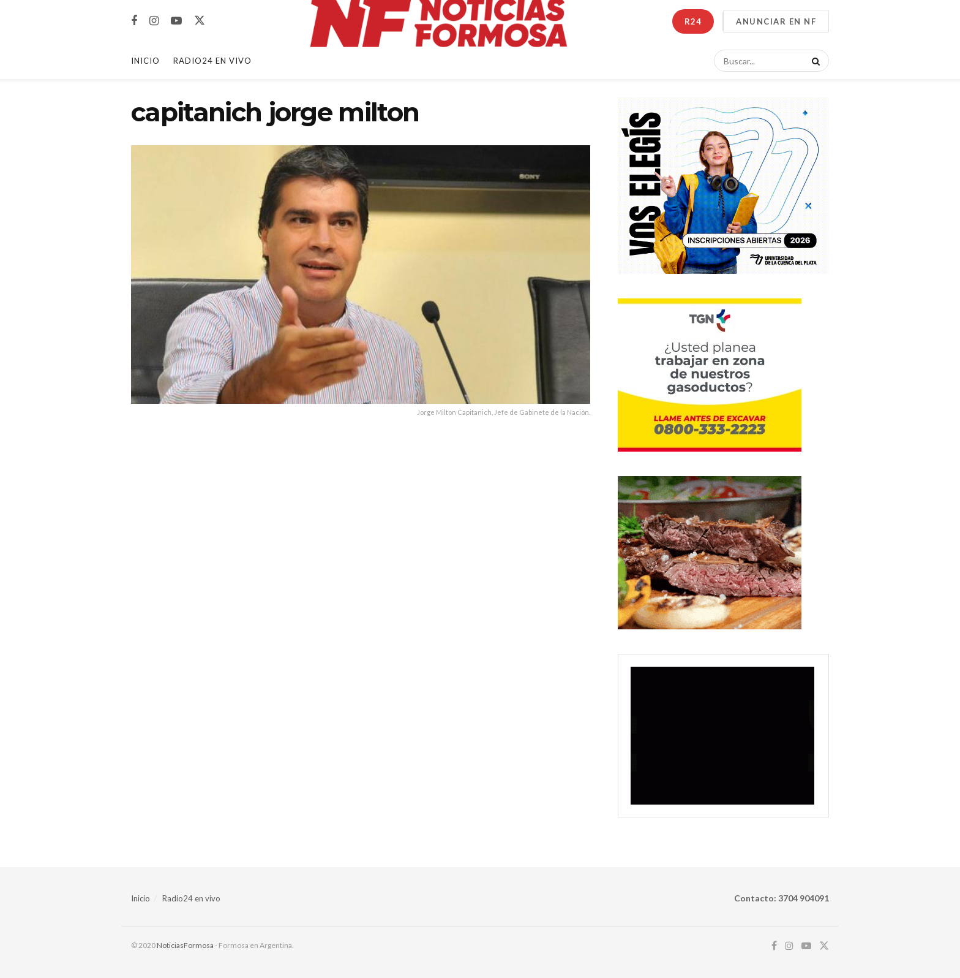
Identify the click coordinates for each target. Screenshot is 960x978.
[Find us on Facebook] (134, 21)
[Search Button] (813, 61)
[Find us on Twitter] (199, 20)
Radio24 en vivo (191, 898)
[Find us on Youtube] (176, 21)
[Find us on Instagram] (154, 21)
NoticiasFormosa (185, 945)
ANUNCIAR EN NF (776, 21)
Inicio (145, 61)
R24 (693, 21)
